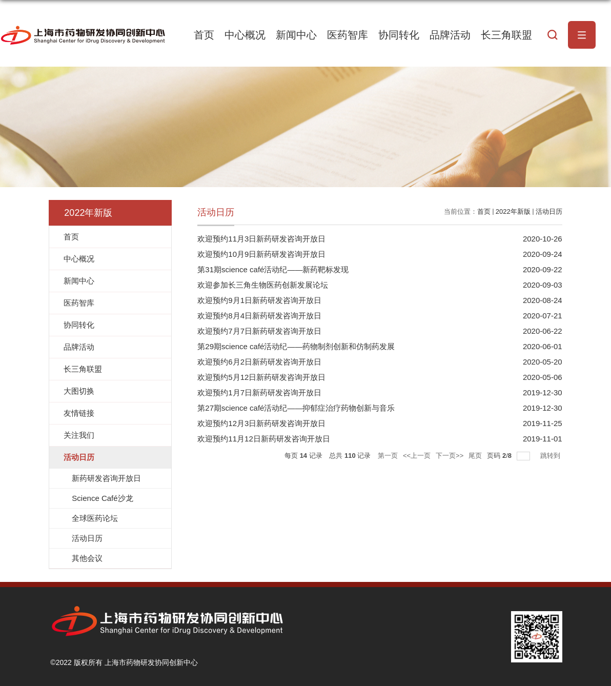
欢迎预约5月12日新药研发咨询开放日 (261, 377)
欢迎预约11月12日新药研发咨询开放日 (263, 438)
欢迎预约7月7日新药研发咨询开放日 (259, 331)
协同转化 (398, 35)
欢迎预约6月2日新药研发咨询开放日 (259, 361)
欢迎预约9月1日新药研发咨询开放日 (259, 300)
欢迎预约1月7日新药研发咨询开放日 (259, 392)
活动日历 (549, 211)
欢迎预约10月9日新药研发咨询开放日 (261, 254)
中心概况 (245, 35)
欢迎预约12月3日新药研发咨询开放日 (261, 423)
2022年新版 (513, 211)
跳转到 (551, 455)
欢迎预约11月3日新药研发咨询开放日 (261, 238)
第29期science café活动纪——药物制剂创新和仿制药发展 (296, 346)
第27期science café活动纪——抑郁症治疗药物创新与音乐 (296, 407)
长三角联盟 (506, 35)
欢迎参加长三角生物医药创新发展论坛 (262, 284)
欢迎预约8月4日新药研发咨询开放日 (259, 315)
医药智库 (347, 35)
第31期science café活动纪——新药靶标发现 (273, 269)
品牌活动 (450, 35)
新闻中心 (296, 35)
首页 (204, 35)
